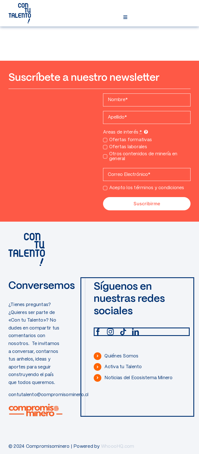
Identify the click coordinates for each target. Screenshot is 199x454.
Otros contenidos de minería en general (143, 156)
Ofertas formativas (130, 140)
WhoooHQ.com (117, 446)
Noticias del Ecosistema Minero (138, 378)
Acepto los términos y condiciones (146, 188)
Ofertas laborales (128, 147)
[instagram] (110, 331)
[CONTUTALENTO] (19, 5)
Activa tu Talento (123, 367)
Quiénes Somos (121, 356)
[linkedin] (135, 331)
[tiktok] (123, 331)
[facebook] (98, 331)
